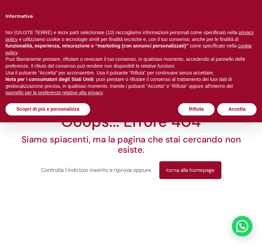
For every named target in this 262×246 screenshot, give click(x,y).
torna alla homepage (190, 170)
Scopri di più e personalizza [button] (47, 109)
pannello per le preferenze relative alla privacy (54, 92)
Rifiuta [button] (196, 109)
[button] (242, 226)
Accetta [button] (237, 109)
